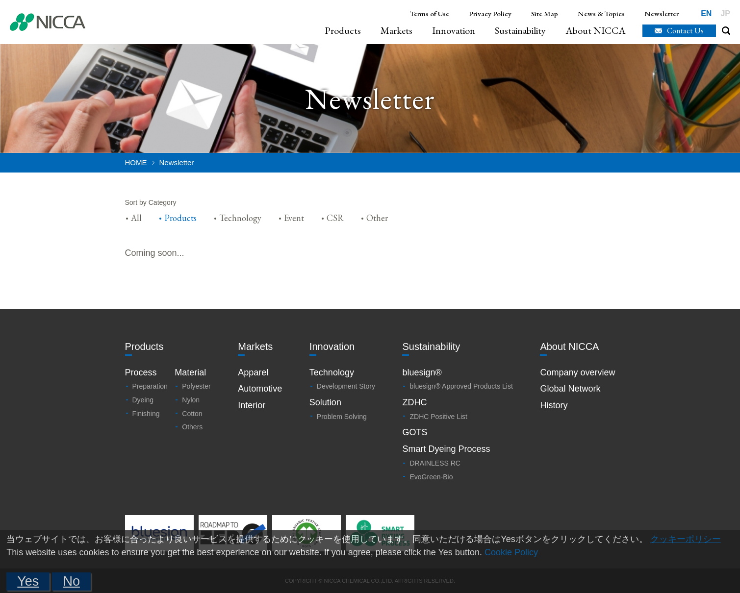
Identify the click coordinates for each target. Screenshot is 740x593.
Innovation (453, 31)
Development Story (346, 386)
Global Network (570, 389)
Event (294, 217)
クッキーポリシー (685, 539)
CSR (335, 217)
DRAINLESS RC (434, 463)
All (136, 217)
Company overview (577, 372)
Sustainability (520, 31)
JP (725, 13)
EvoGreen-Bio (431, 477)
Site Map (544, 13)
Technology (240, 217)
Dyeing (143, 400)
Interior (251, 405)
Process (141, 372)
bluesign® (421, 372)
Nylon (191, 400)
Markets (396, 31)
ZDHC (414, 402)
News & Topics (601, 13)
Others (192, 427)
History (553, 405)
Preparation (150, 386)
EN (706, 13)
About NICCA (595, 31)
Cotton (192, 414)
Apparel (253, 372)
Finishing (146, 414)
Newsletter (661, 13)
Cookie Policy (511, 552)
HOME (136, 162)
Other (377, 217)
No (71, 581)
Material (190, 372)
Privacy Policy (490, 13)
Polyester (196, 386)
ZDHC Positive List (438, 416)
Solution (325, 402)
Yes (28, 581)
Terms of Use (429, 13)
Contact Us (685, 30)
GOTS (414, 432)
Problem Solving (342, 416)
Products (343, 31)
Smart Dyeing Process (446, 449)
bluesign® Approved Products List (460, 386)
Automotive (260, 389)
